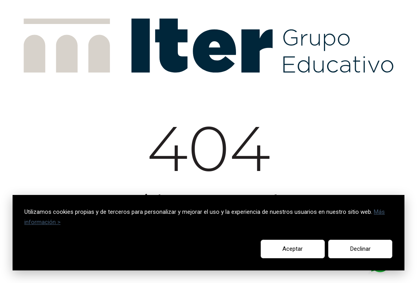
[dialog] (208, 232)
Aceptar (292, 248)
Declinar (360, 248)
